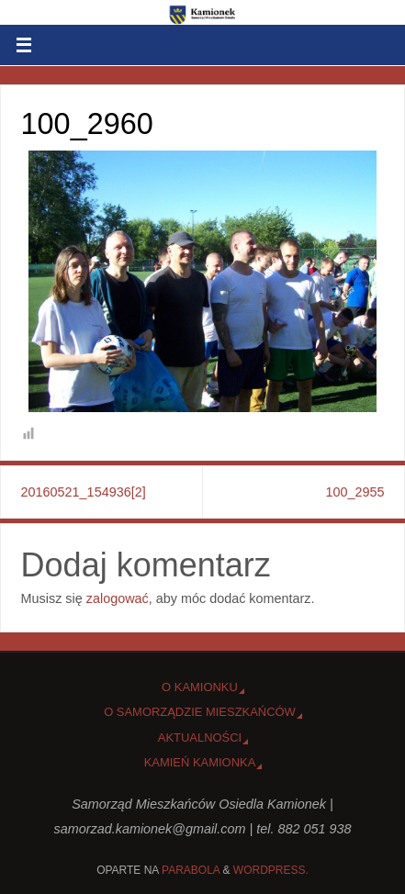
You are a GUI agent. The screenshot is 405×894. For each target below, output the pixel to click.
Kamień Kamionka (200, 762)
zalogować (117, 598)
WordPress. (271, 870)
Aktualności (200, 737)
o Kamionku (200, 687)
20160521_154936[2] (83, 492)
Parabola (190, 870)
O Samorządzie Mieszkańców (200, 712)
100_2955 (354, 492)
